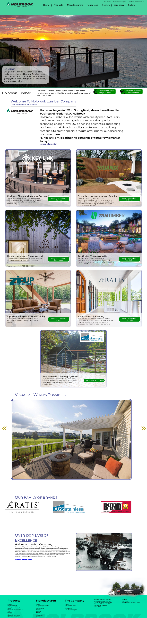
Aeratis (38, 604)
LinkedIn (130, 1)
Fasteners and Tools (14, 615)
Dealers (106, 5)
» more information (48, 144)
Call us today (107, 1)
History (67, 604)
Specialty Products (13, 614)
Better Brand (40, 608)
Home (46, 5)
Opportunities (69, 607)
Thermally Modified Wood (15, 609)
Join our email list (139, 1)
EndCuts (38, 611)
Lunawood (39, 615)
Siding (9, 608)
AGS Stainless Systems (43, 605)
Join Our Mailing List (71, 609)
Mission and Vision (70, 605)
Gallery (131, 5)
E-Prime (38, 609)
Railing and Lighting (14, 607)
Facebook (116, 1)
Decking (10, 604)
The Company (74, 600)
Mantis (38, 617)
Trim (9, 611)
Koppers (38, 614)
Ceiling (10, 612)
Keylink (38, 612)
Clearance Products (13, 617)
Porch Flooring (12, 605)
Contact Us (68, 608)
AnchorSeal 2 (40, 607)
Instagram (123, 1)
